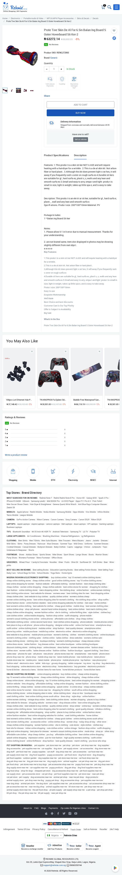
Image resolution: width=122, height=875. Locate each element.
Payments (53, 808)
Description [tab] (80, 155)
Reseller (103, 829)
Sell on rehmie (81, 139)
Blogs (43, 808)
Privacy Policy (38, 829)
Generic (54, 57)
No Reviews (53, 44)
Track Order (75, 829)
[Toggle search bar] (109, 7)
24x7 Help (114, 829)
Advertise (54, 847)
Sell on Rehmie (90, 829)
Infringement (9, 829)
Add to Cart (80, 104)
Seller (74, 847)
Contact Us (93, 808)
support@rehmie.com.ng (54, 865)
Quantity (48, 63)
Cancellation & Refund (58, 829)
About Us (28, 808)
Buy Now (80, 112)
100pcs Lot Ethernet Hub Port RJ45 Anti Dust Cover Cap (19, 399)
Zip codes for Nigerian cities (73, 808)
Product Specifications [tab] (56, 155)
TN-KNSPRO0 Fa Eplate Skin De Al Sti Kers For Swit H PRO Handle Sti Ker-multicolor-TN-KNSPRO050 (53, 399)
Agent (93, 847)
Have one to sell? (80, 134)
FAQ (36, 808)
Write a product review (16, 454)
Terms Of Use (23, 829)
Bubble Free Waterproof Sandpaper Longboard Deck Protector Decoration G (86, 399)
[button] (116, 7)
